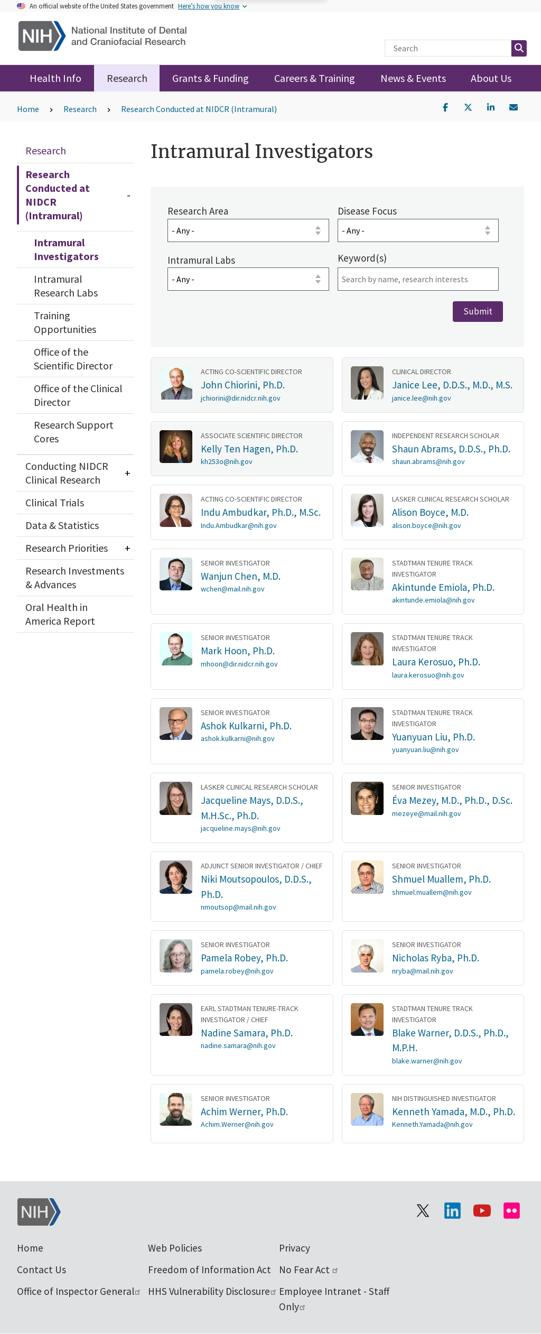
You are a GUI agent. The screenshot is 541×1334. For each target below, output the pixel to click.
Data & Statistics (62, 525)
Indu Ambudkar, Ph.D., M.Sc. (261, 512)
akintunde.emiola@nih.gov (433, 600)
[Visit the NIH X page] (422, 1211)
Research (127, 78)
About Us (491, 78)
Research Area (197, 211)
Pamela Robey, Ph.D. (244, 957)
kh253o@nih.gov (227, 461)
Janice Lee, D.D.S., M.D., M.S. (452, 384)
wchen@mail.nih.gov (233, 589)
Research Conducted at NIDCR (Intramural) (199, 109)
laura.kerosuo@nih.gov (428, 674)
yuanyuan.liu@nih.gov (425, 749)
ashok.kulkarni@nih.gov (238, 738)
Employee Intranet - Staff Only (334, 1299)
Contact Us (41, 1269)
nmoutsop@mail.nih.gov (238, 907)
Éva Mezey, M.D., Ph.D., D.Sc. (452, 800)
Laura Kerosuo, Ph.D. (436, 661)
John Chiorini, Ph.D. (243, 384)
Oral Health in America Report (60, 613)
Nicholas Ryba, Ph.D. (435, 957)
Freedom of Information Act (209, 1269)
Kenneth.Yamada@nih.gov (432, 1124)
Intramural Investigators (66, 249)
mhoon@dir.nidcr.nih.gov (239, 663)
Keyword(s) (361, 257)
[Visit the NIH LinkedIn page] (452, 1211)
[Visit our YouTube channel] (482, 1211)
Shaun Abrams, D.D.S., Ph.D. (451, 448)
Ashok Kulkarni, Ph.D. (246, 725)
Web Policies (175, 1248)
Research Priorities (66, 547)
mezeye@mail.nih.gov (426, 813)
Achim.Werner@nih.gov (237, 1124)
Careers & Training (314, 78)
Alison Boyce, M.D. (430, 512)
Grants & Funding (210, 78)
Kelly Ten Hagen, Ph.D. (249, 448)
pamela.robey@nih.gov (237, 970)
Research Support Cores (74, 431)
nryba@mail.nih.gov (422, 970)
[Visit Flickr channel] (511, 1211)
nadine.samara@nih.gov (238, 1045)
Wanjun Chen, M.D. (241, 575)
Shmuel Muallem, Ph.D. (441, 879)
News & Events (413, 78)
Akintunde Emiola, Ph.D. (443, 586)
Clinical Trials (54, 502)
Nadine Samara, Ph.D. (247, 1032)
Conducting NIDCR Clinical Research (66, 472)
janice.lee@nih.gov (421, 397)
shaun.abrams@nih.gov (428, 461)
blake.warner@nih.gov (427, 1060)
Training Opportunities (65, 322)
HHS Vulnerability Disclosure (212, 1291)
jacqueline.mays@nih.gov (241, 828)
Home (28, 109)
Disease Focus (366, 211)
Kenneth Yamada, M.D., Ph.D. (453, 1111)
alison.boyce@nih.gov (426, 525)
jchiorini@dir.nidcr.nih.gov (241, 397)
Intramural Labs (201, 259)
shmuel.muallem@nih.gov (432, 891)
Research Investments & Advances (74, 577)
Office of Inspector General (79, 1291)
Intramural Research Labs (66, 285)
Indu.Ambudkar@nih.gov (239, 525)
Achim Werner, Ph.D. (244, 1111)
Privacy (294, 1248)
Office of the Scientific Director (73, 358)
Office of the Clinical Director (78, 395)
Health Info (55, 78)
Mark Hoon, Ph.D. (238, 650)
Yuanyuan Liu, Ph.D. (433, 736)
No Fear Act (309, 1269)
